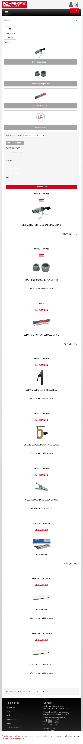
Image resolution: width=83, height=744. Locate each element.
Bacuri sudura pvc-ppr (41, 84)
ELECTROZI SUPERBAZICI (41, 664)
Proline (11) (13, 169)
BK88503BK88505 (41, 633)
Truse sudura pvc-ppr (40, 62)
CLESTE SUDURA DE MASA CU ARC (41, 500)
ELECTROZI (41, 554)
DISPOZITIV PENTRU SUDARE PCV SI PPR (41, 225)
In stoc (11, 156)
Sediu (9, 715)
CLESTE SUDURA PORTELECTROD (41, 390)
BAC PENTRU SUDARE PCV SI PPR (41, 280)
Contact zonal (12, 719)
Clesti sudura (40, 128)
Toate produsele (15, 152)
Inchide (77, 737)
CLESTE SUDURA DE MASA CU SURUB (41, 445)
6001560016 (41, 194)
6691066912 (41, 413)
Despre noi (11, 707)
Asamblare (10, 33)
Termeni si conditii (14, 727)
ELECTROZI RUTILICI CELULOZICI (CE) (41, 335)
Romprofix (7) (14, 173)
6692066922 (41, 468)
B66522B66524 (41, 523)
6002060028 (41, 249)
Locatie (9, 711)
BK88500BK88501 (41, 578)
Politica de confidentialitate (13, 739)
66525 (41, 303)
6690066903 (41, 358)
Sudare (10, 37)
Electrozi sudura (40, 106)
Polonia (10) (13, 165)
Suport (9, 723)
